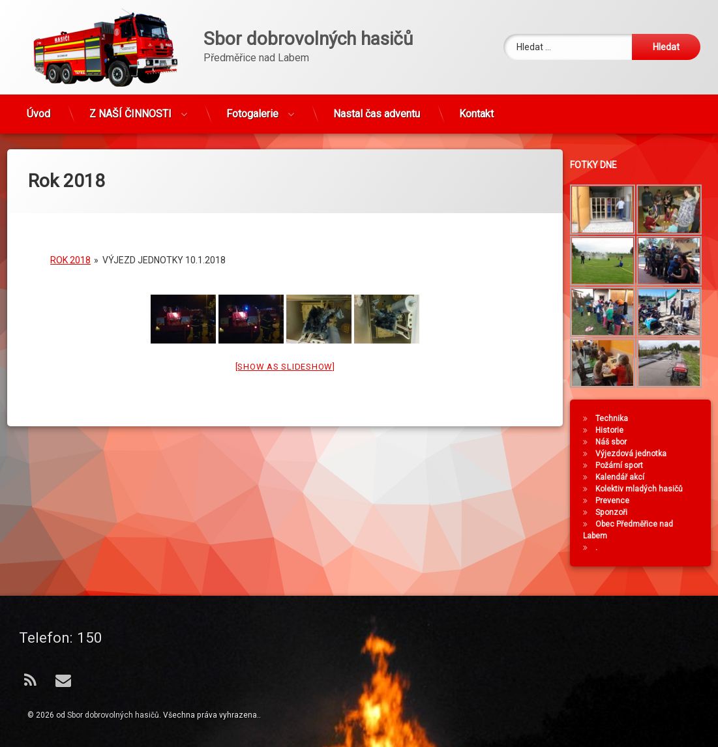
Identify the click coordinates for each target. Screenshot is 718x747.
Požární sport (624, 465)
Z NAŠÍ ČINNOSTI (130, 109)
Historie (615, 430)
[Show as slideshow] (285, 357)
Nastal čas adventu (376, 109)
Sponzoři (617, 512)
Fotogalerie (252, 109)
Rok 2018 (70, 250)
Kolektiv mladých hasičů (644, 488)
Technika (617, 418)
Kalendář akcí (625, 477)
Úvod (38, 109)
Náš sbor (616, 442)
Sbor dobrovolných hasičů (113, 715)
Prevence (618, 500)
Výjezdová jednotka (636, 453)
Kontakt (476, 109)
